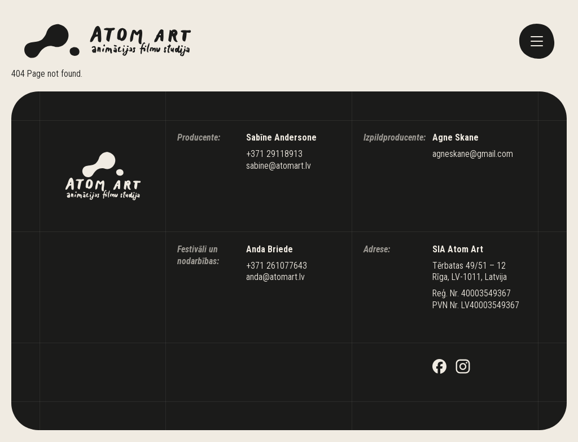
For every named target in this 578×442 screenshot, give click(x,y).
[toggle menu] (537, 41)
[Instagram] (463, 368)
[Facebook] (439, 368)
